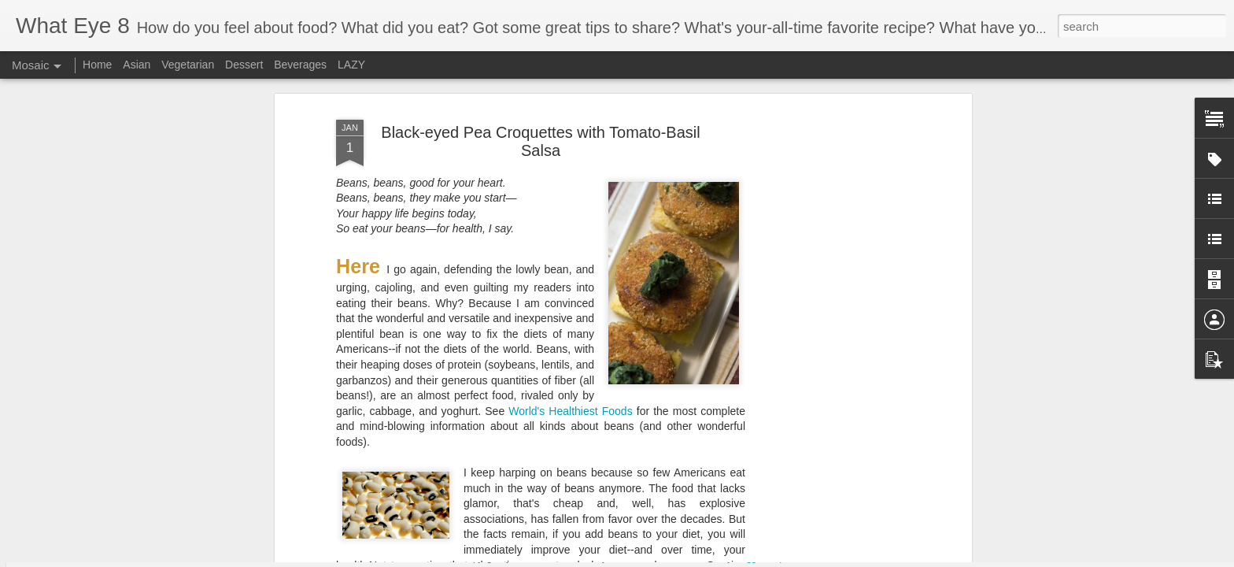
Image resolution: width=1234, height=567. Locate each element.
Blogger (748, 558)
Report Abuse (794, 558)
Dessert (244, 64)
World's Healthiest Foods (570, 216)
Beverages (300, 64)
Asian (136, 64)
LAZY (351, 64)
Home (97, 64)
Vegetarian (187, 64)
